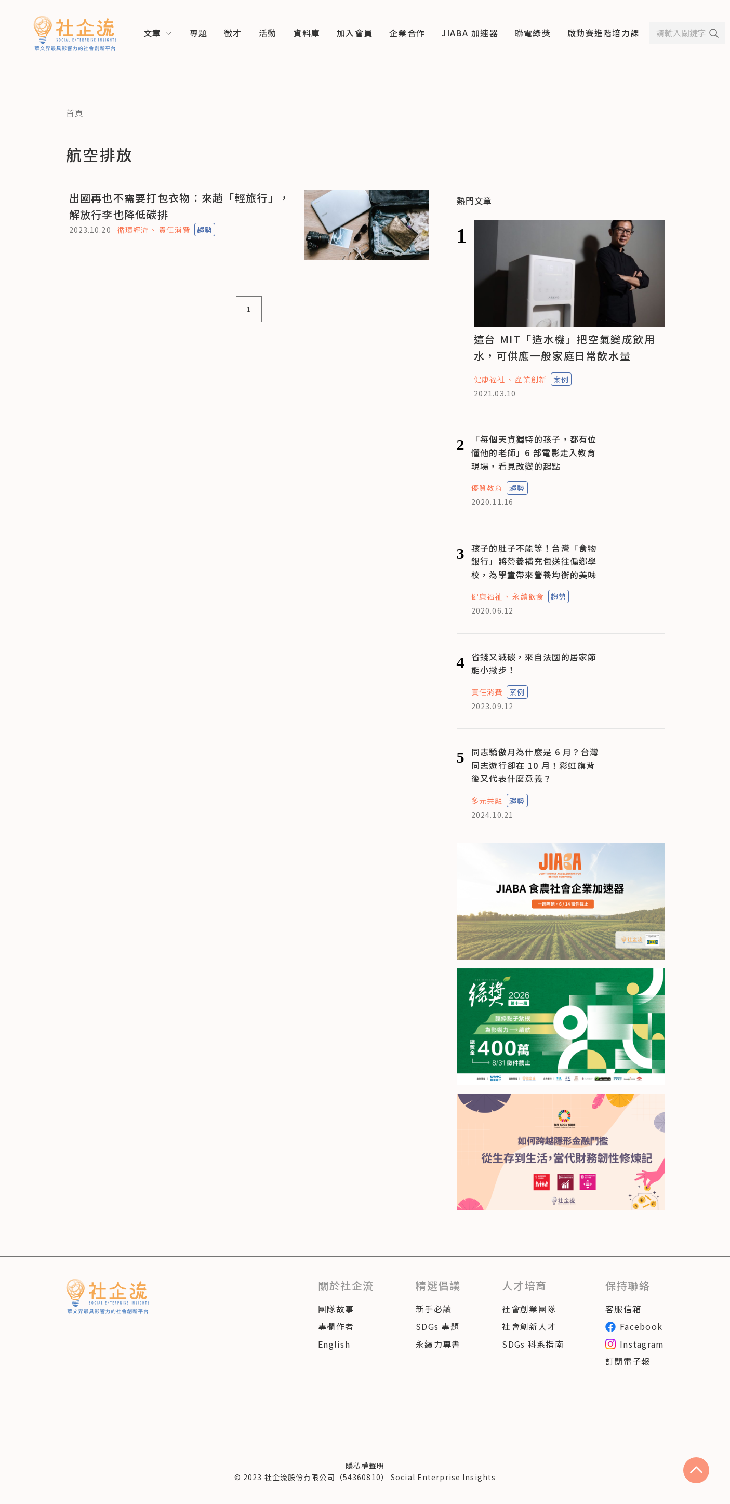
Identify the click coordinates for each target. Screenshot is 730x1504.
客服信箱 (623, 1308)
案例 (561, 379)
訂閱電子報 (627, 1361)
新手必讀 (434, 1308)
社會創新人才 (529, 1326)
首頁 (75, 113)
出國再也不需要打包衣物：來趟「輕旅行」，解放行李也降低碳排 (179, 206)
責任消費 (174, 229)
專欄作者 (336, 1326)
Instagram (635, 1344)
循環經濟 (133, 229)
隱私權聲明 (365, 1465)
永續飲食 (527, 596)
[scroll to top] (696, 1470)
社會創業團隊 (529, 1308)
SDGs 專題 (437, 1326)
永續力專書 (438, 1344)
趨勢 (205, 229)
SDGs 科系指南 (533, 1344)
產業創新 (530, 379)
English (334, 1344)
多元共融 (486, 800)
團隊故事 (336, 1308)
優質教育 (486, 488)
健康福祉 (489, 379)
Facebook (633, 1326)
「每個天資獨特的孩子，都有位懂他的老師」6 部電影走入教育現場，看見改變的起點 (534, 452)
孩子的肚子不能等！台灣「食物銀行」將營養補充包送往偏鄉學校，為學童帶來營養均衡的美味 (534, 561)
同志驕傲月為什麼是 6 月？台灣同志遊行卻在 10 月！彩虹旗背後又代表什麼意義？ (535, 765)
